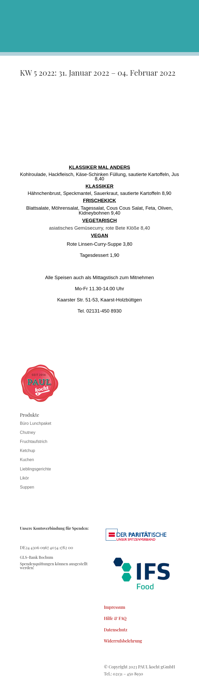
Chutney (27, 432)
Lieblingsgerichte (35, 469)
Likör (24, 478)
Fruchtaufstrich (33, 441)
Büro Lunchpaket (35, 423)
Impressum (114, 607)
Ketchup (27, 450)
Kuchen (27, 459)
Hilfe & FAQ (115, 618)
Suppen (27, 487)
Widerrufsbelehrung (123, 641)
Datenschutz (115, 629)
